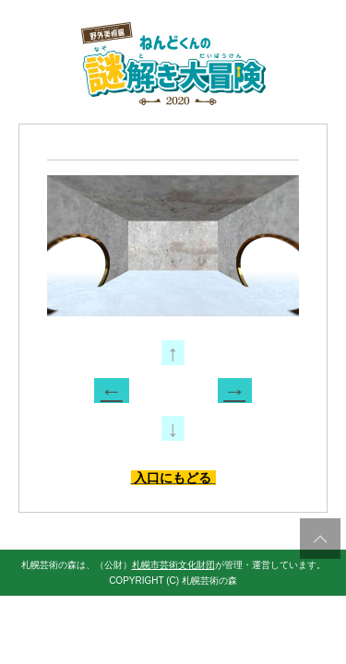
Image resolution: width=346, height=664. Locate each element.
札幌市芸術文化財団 (173, 565)
